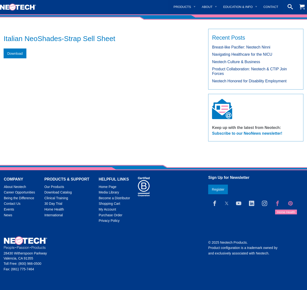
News (8, 215)
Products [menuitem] (182, 7)
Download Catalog (58, 192)
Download (15, 53)
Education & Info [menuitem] (238, 7)
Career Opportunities (19, 192)
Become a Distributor (114, 198)
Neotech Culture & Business (236, 62)
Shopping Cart (109, 203)
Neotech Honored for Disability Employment (249, 81)
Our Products (54, 187)
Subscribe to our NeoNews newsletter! (247, 133)
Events (9, 209)
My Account (107, 209)
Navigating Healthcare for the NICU (242, 54)
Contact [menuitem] (270, 7)
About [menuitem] (207, 7)
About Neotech (15, 187)
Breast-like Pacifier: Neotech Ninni (241, 47)
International (53, 215)
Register (218, 189)
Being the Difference (19, 198)
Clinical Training (56, 198)
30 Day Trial (53, 203)
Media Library (109, 192)
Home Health (54, 209)
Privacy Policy (109, 221)
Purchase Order (110, 215)
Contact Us (12, 203)
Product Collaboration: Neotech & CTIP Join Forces (249, 71)
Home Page (107, 187)
